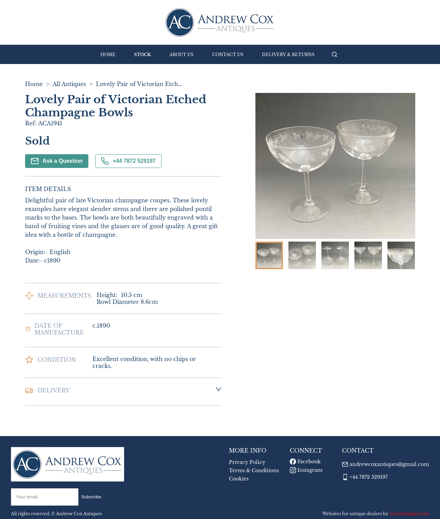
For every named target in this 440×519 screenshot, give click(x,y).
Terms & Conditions (254, 470)
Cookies (239, 479)
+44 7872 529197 (128, 161)
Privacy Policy (247, 462)
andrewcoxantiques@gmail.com (389, 464)
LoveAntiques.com (409, 513)
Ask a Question (56, 161)
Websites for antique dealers (352, 513)
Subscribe (91, 496)
